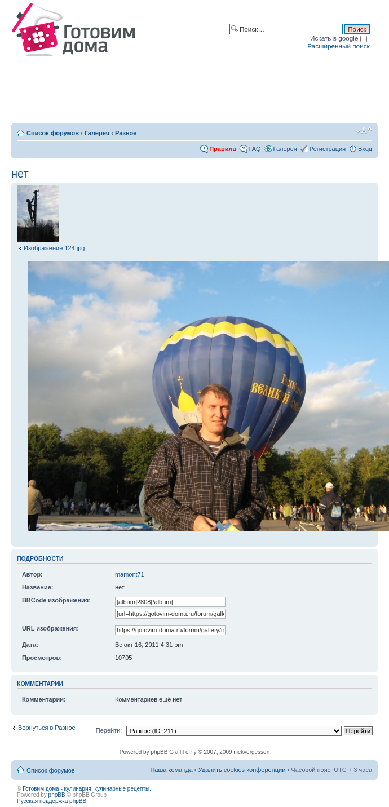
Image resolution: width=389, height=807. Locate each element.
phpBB (56, 795)
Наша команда (171, 769)
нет (20, 173)
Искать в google (338, 38)
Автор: (32, 574)
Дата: (30, 644)
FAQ (255, 148)
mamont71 (129, 574)
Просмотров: (42, 657)
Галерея (97, 133)
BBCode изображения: (56, 600)
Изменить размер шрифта (364, 131)
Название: (38, 587)
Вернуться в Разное (47, 727)
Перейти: (109, 730)
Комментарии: (44, 699)
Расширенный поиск (338, 46)
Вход (365, 148)
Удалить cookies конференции (242, 769)
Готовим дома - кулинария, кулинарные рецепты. (87, 789)
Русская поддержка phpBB (51, 801)
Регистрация (328, 148)
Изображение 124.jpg (54, 248)
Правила (222, 148)
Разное (125, 133)
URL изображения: (50, 628)
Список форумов (52, 133)
